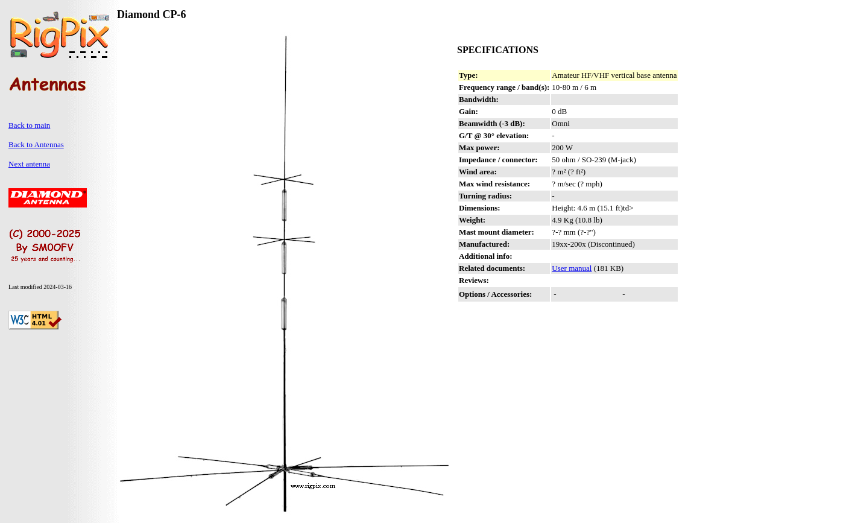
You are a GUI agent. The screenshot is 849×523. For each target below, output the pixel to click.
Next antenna (29, 163)
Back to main (29, 125)
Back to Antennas (36, 144)
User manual (572, 268)
